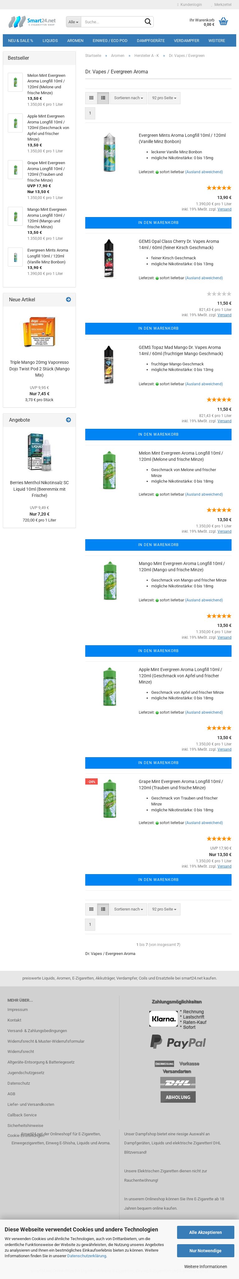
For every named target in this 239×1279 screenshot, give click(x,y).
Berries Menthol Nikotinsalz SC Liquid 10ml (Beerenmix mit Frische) (39, 489)
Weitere (217, 40)
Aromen (75, 40)
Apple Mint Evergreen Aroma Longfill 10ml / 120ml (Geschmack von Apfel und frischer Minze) (180, 675)
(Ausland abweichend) (204, 172)
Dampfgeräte (151, 40)
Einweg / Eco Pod (110, 40)
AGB (11, 1093)
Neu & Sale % (20, 40)
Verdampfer (186, 40)
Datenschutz (18, 1083)
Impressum (17, 1009)
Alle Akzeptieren (205, 1232)
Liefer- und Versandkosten (30, 1104)
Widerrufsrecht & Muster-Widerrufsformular (45, 1041)
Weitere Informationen (205, 1266)
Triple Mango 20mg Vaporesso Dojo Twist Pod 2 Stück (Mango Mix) (39, 369)
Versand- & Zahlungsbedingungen (37, 1030)
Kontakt (14, 1020)
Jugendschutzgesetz (25, 1072)
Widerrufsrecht (20, 1051)
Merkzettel (221, 4)
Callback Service (22, 1115)
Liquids (50, 40)
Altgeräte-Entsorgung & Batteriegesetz (40, 1062)
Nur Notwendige (206, 1250)
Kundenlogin (189, 4)
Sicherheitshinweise (25, 1125)
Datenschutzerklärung (86, 1256)
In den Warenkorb (158, 222)
